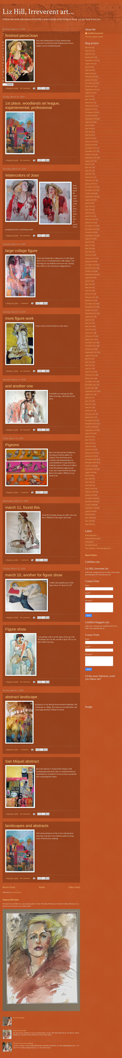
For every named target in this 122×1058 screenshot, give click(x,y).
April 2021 (88, 54)
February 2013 (90, 336)
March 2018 (89, 138)
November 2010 (91, 424)
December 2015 (91, 226)
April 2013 (88, 329)
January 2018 (90, 145)
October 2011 (90, 388)
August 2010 (89, 433)
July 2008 (88, 514)
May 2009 (88, 482)
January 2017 (90, 184)
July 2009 (88, 475)
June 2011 (88, 401)
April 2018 (88, 135)
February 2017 (90, 180)
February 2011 (90, 414)
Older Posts (74, 887)
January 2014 (90, 300)
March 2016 (89, 216)
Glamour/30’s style (11, 900)
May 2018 (88, 132)
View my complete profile (94, 37)
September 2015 (91, 236)
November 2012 (91, 346)
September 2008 (91, 508)
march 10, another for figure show (33, 575)
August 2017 (89, 161)
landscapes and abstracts (26, 826)
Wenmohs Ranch (91, 545)
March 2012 (89, 372)
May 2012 (88, 365)
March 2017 (89, 177)
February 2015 (90, 258)
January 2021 (90, 57)
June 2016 (88, 206)
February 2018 (90, 141)
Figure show (15, 629)
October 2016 (90, 193)
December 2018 (91, 112)
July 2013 (88, 320)
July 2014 (88, 281)
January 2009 (90, 495)
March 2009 (89, 488)
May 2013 (88, 326)
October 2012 (90, 349)
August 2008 (89, 511)
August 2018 (89, 122)
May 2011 (88, 404)
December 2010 (91, 420)
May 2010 (88, 443)
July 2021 (88, 47)
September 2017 (91, 158)
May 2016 (88, 210)
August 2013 (89, 317)
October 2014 (90, 271)
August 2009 (89, 472)
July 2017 (88, 164)
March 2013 (89, 333)
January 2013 (90, 339)
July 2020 (88, 67)
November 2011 (91, 385)
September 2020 (91, 60)
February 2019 (90, 106)
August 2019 (89, 93)
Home (42, 887)
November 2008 (91, 501)
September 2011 (91, 391)
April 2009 (88, 485)
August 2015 (89, 239)
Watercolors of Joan (22, 175)
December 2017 (91, 148)
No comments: (25, 88)
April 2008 (88, 524)
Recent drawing (18, 1018)
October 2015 (90, 232)
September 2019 (91, 90)
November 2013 (91, 307)
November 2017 (91, 151)
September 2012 (91, 352)
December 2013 (91, 304)
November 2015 (91, 229)
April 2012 (88, 368)
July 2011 (88, 398)
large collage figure (21, 250)
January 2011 (90, 417)
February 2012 (90, 375)
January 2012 (90, 378)
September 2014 (91, 274)
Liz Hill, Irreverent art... (38, 12)
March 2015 (89, 255)
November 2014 (91, 268)
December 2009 (91, 459)
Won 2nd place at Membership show (98, 548)
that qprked (89, 542)
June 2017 (88, 167)
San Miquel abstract (22, 761)
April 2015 (88, 252)
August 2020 (89, 64)
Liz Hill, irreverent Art (95, 33)
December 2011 (91, 381)
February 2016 (90, 219)
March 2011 (89, 411)
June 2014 (88, 284)
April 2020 (88, 70)
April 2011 (88, 407)
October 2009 (90, 466)
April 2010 (88, 446)
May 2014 (88, 287)
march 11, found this (22, 507)
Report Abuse (91, 555)
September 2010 (91, 430)
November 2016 (91, 190)
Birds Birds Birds (91, 535)
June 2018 (88, 128)
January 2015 (90, 261)
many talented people (93, 538)
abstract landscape (21, 697)
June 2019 (88, 99)
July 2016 (88, 203)
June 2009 (88, 479)
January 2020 (90, 80)
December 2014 (91, 265)
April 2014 (88, 291)
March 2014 (89, 294)
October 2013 (90, 310)
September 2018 (91, 119)
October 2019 (90, 86)
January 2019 (90, 109)
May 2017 (88, 171)
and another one (19, 386)
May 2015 (88, 248)
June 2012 (88, 362)
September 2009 (91, 469)
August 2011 (89, 394)
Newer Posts (9, 887)
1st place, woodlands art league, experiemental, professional (32, 105)
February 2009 (90, 492)
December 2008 (91, 498)
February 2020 (90, 77)
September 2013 (91, 313)
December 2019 (91, 83)
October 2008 (90, 505)
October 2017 (90, 154)
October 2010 (90, 427)
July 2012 (88, 359)
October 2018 (90, 115)
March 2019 (89, 103)
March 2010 (89, 449)
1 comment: (24, 303)
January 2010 (90, 456)
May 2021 (88, 51)
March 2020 (89, 73)
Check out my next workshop (23, 1043)
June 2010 (88, 440)
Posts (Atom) (16, 892)
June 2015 (88, 245)
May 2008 (88, 521)
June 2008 (88, 518)
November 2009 (91, 462)
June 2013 (88, 323)
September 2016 (91, 196)
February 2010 (90, 453)
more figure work (19, 318)
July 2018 (88, 125)
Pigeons (12, 445)
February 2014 (90, 297)
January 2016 (90, 223)
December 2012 (91, 342)
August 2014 (89, 278)
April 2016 (88, 213)
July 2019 (88, 96)
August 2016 (89, 200)
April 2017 (88, 174)
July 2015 (88, 242)
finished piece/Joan (21, 35)
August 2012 (89, 355)
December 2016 (91, 187)
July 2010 (88, 437)
